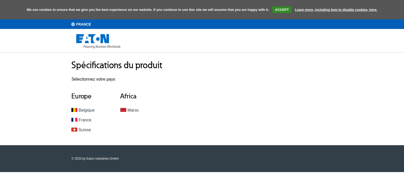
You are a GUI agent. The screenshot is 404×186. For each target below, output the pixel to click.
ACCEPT (282, 10)
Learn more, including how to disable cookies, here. (336, 10)
